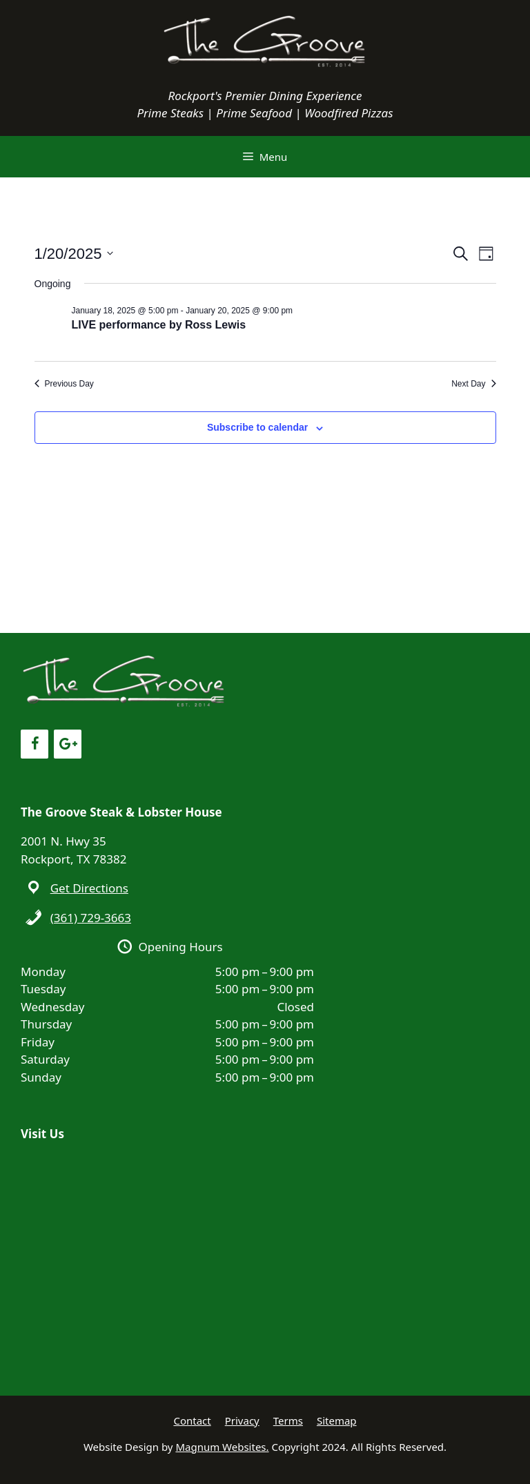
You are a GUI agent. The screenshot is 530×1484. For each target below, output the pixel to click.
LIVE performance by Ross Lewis (159, 325)
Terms (288, 1420)
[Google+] (67, 744)
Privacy (242, 1420)
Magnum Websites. (221, 1447)
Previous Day (64, 384)
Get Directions (89, 888)
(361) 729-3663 (90, 918)
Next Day (473, 384)
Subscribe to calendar (257, 427)
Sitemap (337, 1420)
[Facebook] (34, 744)
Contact (191, 1420)
